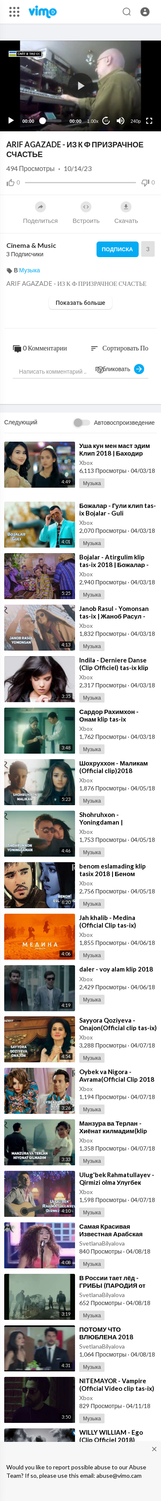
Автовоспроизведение (124, 422)
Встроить (85, 212)
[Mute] (120, 121)
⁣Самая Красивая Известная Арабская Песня (111, 1233)
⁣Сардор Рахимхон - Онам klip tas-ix (109, 715)
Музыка (29, 270)
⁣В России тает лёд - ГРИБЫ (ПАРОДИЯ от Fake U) (112, 1285)
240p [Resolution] (136, 121)
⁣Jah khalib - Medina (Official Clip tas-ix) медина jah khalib (107, 925)
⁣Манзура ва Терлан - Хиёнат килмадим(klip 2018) (113, 1130)
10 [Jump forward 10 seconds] (106, 120)
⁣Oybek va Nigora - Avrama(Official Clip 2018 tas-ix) (116, 1079)
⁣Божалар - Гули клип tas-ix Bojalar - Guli (117, 509)
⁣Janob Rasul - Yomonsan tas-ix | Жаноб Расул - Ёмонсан (114, 616)
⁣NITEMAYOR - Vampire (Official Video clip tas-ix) (116, 1384)
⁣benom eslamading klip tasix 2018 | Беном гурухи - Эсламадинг (112, 873)
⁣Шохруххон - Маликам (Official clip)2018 (113, 766)
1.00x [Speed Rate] (93, 121)
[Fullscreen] (149, 121)
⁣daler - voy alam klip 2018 (116, 969)
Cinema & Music (31, 245)
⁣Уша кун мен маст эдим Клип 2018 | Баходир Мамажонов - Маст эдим (116, 453)
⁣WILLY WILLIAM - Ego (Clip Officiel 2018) (111, 1436)
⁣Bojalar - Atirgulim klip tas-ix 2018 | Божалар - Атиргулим (114, 564)
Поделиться (40, 212)
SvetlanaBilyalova (102, 1243)
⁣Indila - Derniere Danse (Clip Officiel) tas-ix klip (113, 663)
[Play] (11, 121)
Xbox (86, 462)
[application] (80, 86)
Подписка (117, 249)
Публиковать (119, 369)
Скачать (126, 212)
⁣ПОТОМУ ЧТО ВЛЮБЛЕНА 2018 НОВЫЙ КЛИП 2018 (109, 1336)
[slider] (52, 120)
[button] (145, 11)
